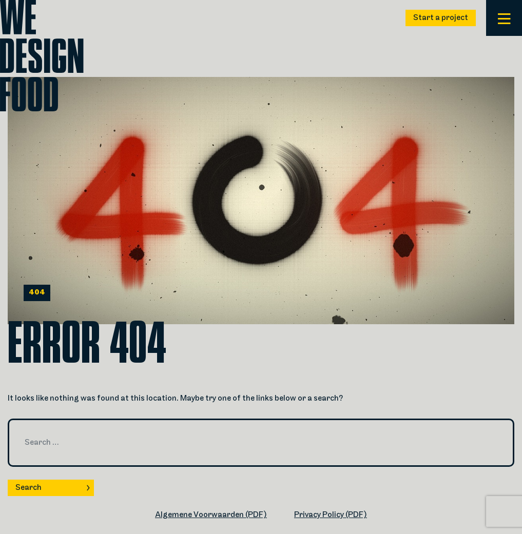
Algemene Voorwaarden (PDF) (211, 515)
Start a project (440, 18)
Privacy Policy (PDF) (330, 515)
